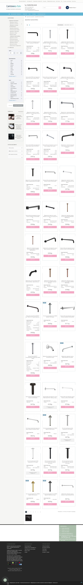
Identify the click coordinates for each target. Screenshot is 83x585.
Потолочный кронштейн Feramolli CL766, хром (67, 429)
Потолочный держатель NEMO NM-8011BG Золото (33, 494)
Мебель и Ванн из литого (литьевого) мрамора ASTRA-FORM (18, 127)
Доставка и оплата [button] (15, 151)
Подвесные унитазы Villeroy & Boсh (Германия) (18, 117)
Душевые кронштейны (15, 36)
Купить (50, 53)
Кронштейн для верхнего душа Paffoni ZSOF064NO (33, 397)
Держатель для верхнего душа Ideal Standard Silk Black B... (50, 249)
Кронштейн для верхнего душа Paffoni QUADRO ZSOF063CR (67, 316)
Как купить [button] (15, 147)
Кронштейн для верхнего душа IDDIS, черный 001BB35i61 (33, 42)
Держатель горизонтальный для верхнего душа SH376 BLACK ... (67, 146)
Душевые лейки (13, 33)
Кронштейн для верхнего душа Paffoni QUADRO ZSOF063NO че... (33, 216)
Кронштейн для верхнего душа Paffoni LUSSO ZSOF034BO (67, 397)
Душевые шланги (14, 42)
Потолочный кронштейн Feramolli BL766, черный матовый (50, 462)
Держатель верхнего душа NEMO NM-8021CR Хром (67, 357)
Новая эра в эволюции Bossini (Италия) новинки (18, 137)
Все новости (20, 111)
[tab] (15, 148)
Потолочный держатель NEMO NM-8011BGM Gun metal (50, 494)
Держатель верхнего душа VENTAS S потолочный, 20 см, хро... (33, 113)
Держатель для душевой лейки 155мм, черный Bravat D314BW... (32, 181)
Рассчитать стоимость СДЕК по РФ (14, 568)
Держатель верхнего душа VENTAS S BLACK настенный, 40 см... (50, 216)
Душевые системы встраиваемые (14, 26)
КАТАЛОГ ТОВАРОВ (16, 14)
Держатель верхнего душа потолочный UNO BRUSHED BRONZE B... (67, 216)
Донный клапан (13, 44)
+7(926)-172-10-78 (65, 530)
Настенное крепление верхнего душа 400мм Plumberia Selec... (33, 429)
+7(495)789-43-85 (31, 5)
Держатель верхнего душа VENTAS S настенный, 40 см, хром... (67, 181)
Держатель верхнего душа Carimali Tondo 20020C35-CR (67, 494)
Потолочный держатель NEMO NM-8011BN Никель (50, 429)
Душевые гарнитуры (14, 31)
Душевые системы (14, 23)
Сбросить (10, 105)
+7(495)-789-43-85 (65, 528)
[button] (15, 157)
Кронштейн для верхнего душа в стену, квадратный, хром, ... (50, 145)
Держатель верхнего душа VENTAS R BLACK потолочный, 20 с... (67, 43)
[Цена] (11, 53)
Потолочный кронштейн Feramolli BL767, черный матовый (67, 462)
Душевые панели (14, 22)
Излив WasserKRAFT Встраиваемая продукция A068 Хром (33, 357)
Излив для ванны (14, 39)
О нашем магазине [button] (15, 154)
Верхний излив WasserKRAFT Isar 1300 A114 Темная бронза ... (33, 316)
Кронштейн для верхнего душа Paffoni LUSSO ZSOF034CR (50, 181)
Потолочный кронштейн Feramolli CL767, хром (32, 461)
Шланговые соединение (15, 45)
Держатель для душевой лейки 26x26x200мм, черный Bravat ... (33, 281)
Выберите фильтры (18, 105)
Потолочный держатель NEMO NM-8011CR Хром (50, 316)
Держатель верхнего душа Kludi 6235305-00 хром (50, 357)
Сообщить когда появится (50, 407)
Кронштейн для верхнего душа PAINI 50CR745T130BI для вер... (50, 397)
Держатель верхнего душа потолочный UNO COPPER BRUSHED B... (33, 249)
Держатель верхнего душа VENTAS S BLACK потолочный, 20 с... (50, 113)
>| (40, 511)
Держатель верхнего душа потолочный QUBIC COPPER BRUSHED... (67, 281)
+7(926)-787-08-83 (65, 531)
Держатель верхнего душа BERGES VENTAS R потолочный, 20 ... (50, 43)
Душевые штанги (14, 37)
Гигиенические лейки (14, 29)
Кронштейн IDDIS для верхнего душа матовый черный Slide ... (33, 78)
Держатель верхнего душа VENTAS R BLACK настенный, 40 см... (67, 78)
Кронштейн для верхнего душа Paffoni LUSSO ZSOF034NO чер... (67, 249)
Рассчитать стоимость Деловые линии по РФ (15, 569)
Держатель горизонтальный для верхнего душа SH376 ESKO (67, 113)
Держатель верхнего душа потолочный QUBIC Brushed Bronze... (50, 281)
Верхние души (13, 34)
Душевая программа (13, 20)
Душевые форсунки (14, 28)
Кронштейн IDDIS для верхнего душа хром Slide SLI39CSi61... (33, 145)
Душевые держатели (14, 40)
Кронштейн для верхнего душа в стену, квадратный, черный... (50, 78)
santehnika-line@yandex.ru (67, 533)
